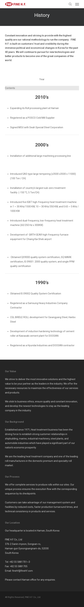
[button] (77, 4)
